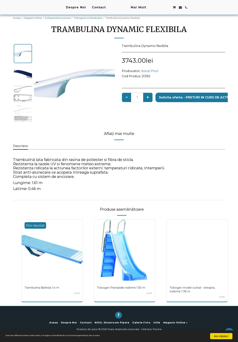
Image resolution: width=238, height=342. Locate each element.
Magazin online (33, 17)
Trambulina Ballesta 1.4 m (43, 287)
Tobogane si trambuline (88, 17)
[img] (52, 250)
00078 (76, 293)
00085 (148, 293)
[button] (179, 7)
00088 (221, 297)
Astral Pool (149, 71)
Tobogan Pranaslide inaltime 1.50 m (123, 287)
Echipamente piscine (58, 17)
